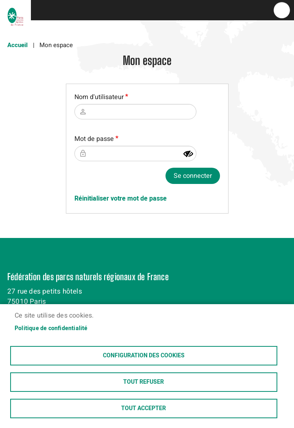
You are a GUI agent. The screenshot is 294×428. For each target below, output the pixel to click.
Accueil (17, 45)
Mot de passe (94, 139)
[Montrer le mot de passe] (188, 154)
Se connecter (193, 176)
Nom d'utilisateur (99, 97)
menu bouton (282, 10)
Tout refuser (143, 382)
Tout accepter (143, 408)
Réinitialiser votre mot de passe (120, 198)
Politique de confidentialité (51, 328)
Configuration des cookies (144, 356)
